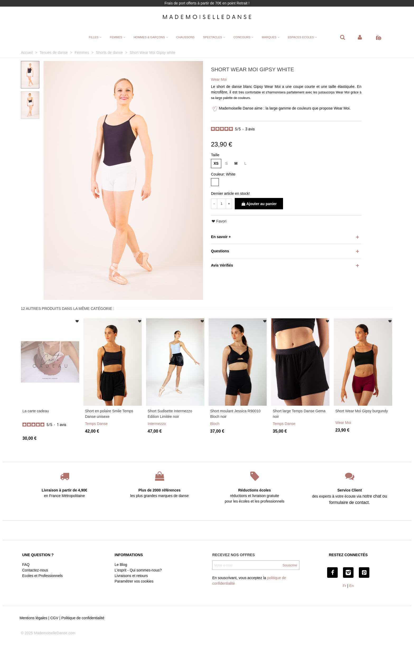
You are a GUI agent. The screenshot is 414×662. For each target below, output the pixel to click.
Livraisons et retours (131, 576)
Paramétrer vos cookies (134, 581)
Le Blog (121, 564)
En (351, 586)
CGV (54, 618)
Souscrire (290, 565)
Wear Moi (343, 422)
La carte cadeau (35, 411)
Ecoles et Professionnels (42, 576)
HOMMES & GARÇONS (149, 37)
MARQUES (269, 37)
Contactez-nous (35, 570)
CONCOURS (241, 37)
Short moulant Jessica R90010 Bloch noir (235, 414)
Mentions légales (33, 618)
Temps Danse (96, 424)
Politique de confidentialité (82, 618)
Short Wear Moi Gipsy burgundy (361, 411)
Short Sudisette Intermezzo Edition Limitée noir (170, 414)
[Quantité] (221, 203)
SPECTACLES (212, 37)
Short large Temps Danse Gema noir (299, 414)
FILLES (93, 37)
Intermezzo (157, 424)
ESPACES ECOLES (301, 37)
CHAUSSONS (185, 37)
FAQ (26, 564)
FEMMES (116, 37)
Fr (344, 586)
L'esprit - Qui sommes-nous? (138, 570)
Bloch (214, 424)
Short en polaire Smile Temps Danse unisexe (109, 414)
